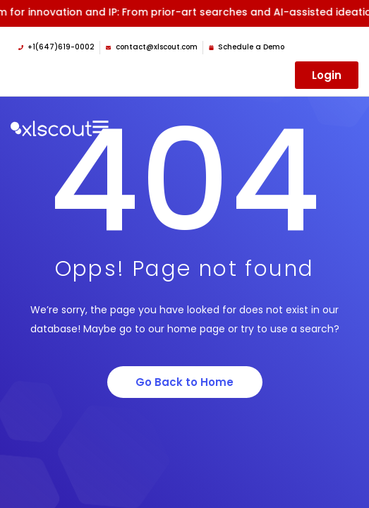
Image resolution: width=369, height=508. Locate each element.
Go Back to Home (184, 382)
